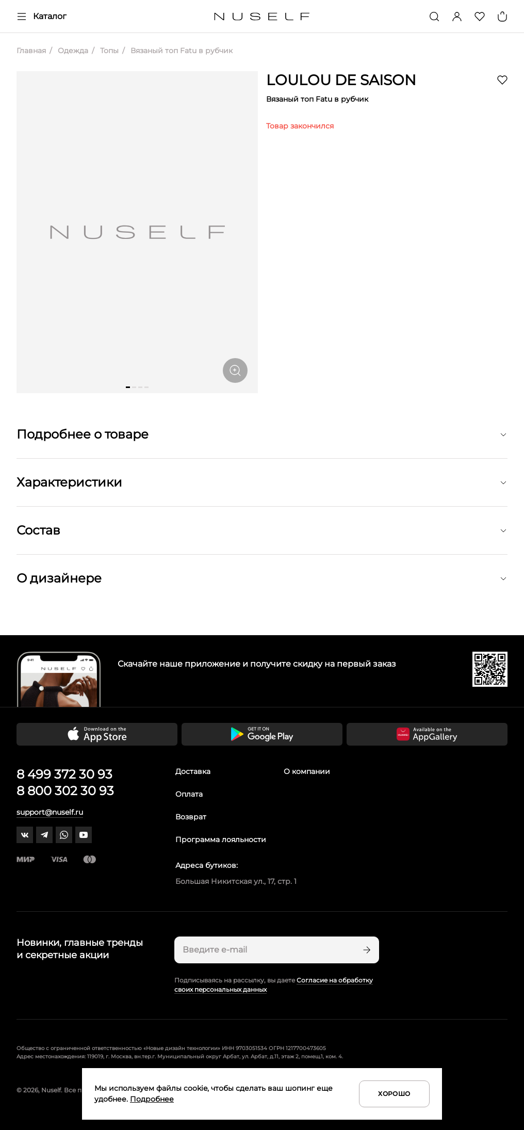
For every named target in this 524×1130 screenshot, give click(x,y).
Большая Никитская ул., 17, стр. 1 (236, 881)
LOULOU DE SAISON (341, 80)
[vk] (25, 835)
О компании (307, 771)
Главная (31, 50)
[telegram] (44, 835)
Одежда (72, 50)
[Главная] (262, 17)
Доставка (192, 771)
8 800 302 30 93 (65, 790)
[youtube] (83, 835)
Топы (108, 50)
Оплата (189, 794)
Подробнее (152, 1099)
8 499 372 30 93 (64, 774)
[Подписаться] (366, 950)
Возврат (190, 816)
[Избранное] (479, 16)
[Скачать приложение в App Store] (97, 734)
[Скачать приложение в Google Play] (262, 734)
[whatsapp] (64, 835)
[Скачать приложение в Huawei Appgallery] (427, 734)
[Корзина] (502, 16)
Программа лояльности (220, 839)
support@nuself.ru (50, 812)
